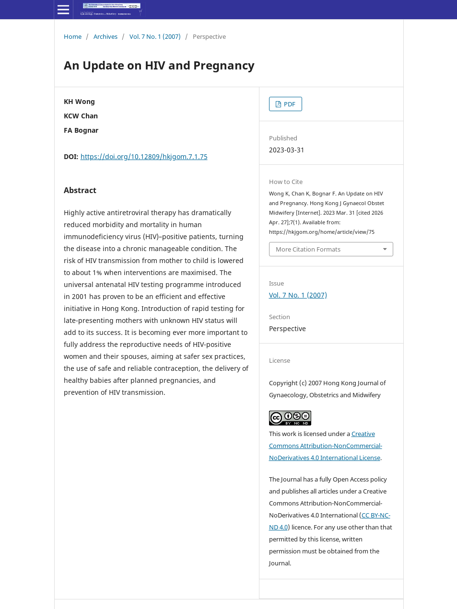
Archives (105, 36)
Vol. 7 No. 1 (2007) (155, 36)
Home (73, 36)
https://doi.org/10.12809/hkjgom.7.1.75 (144, 156)
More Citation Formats (308, 249)
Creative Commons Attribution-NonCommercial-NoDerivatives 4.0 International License (325, 445)
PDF (288, 104)
